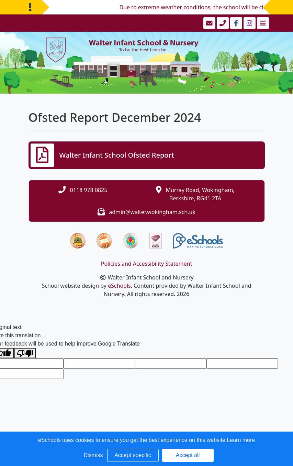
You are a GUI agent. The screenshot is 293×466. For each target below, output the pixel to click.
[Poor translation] (25, 353)
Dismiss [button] (93, 455)
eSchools (119, 285)
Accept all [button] (188, 455)
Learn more (241, 440)
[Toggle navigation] (262, 23)
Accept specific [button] (132, 455)
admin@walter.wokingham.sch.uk (152, 212)
